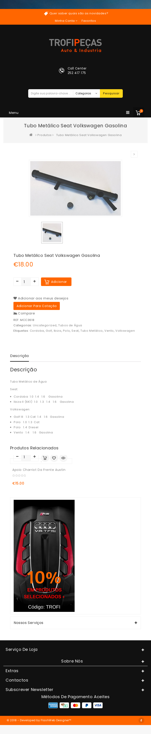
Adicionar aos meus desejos (43, 298)
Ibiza (57, 331)
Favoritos (89, 21)
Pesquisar (111, 93)
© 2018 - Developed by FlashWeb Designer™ (39, 720)
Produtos (44, 135)
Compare (26, 313)
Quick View (63, 458)
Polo (66, 331)
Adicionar (59, 281)
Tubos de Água (70, 325)
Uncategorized (45, 325)
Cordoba (37, 331)
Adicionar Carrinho (45, 458)
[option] (52, 232)
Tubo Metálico (91, 331)
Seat (75, 331)
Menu (69, 112)
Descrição (19, 355)
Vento (109, 331)
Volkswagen (125, 331)
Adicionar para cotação (37, 306)
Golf (49, 331)
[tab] (19, 356)
